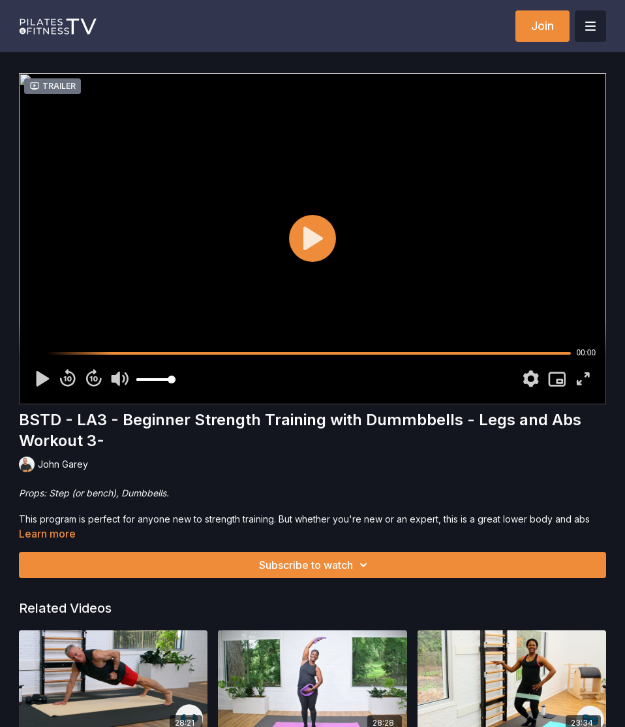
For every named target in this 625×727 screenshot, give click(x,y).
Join (542, 26)
